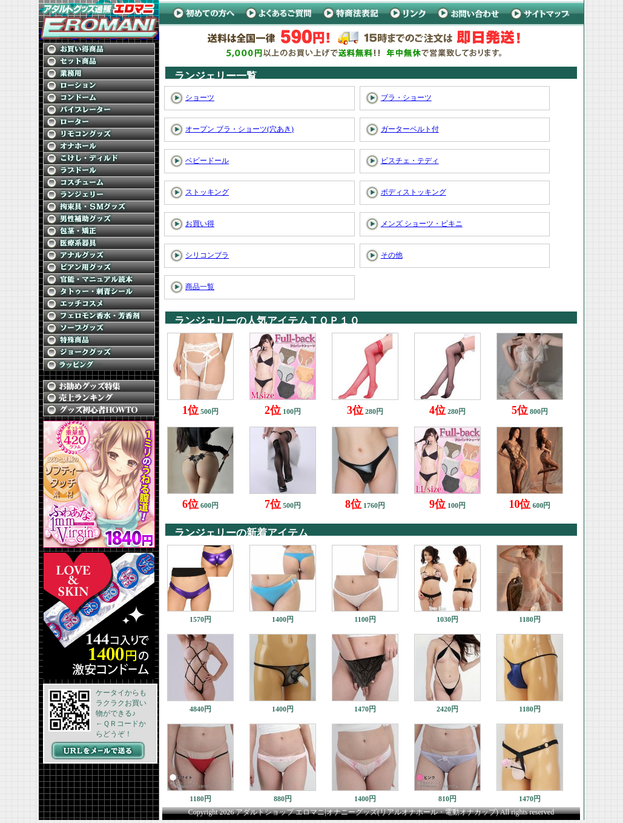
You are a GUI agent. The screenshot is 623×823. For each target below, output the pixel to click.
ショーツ (199, 97)
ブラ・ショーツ (406, 97)
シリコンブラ (207, 255)
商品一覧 (199, 286)
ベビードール (207, 160)
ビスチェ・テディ (410, 160)
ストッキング (207, 192)
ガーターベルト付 (410, 129)
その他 (392, 255)
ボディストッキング (413, 192)
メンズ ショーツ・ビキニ (422, 223)
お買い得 (199, 223)
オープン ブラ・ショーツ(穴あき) (239, 129)
